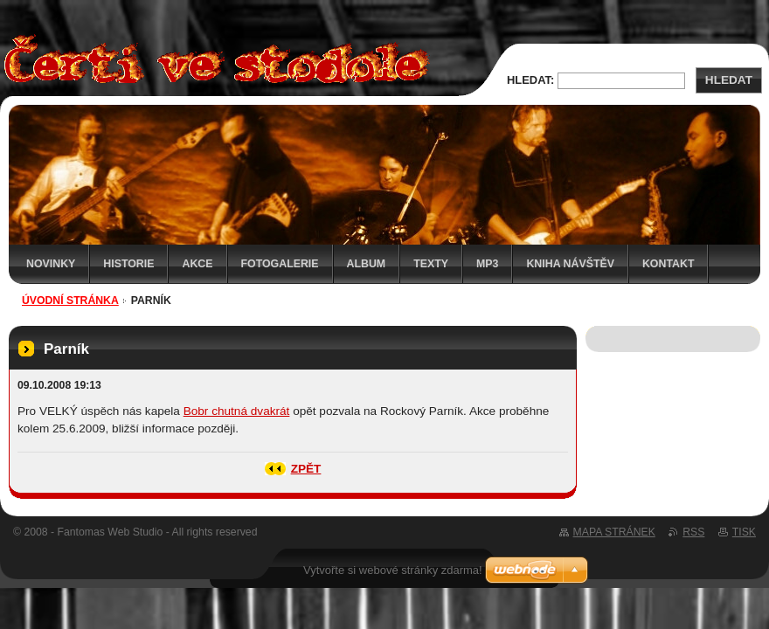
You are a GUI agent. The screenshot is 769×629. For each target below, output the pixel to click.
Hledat (728, 79)
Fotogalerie (280, 264)
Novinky (50, 264)
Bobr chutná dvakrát (237, 411)
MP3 (487, 264)
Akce (197, 264)
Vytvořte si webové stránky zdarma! (392, 570)
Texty (430, 264)
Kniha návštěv (570, 264)
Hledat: (530, 79)
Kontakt (668, 264)
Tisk (744, 532)
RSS (693, 532)
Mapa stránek (614, 532)
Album (366, 264)
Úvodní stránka (70, 300)
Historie (128, 264)
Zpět (306, 468)
